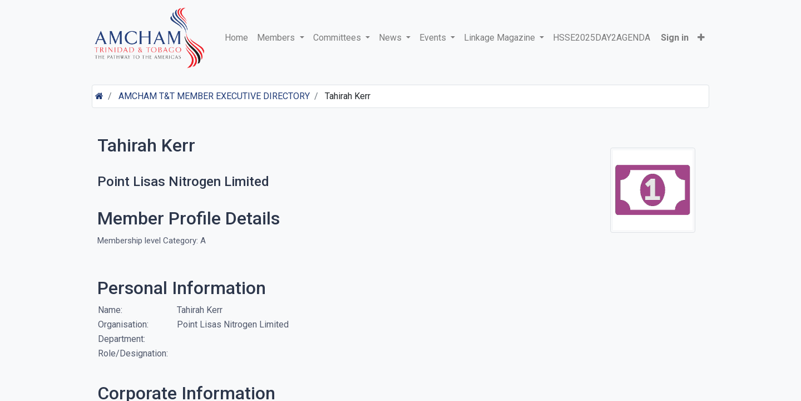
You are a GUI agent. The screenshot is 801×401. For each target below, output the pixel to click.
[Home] (99, 96)
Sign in (675, 37)
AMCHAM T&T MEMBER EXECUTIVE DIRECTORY (214, 96)
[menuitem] (236, 38)
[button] (701, 38)
